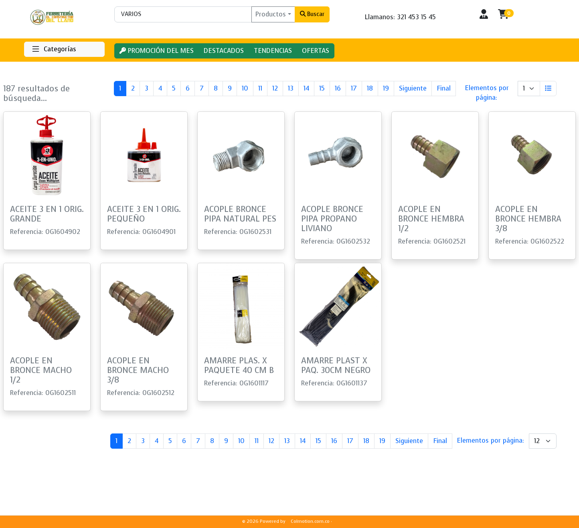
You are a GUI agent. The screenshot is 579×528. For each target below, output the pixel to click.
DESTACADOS (224, 50)
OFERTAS (315, 50)
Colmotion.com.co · (311, 521)
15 (322, 88)
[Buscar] (183, 14)
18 (370, 88)
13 (291, 88)
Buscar (312, 14)
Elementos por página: (487, 93)
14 (306, 88)
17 (354, 88)
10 (245, 88)
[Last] (443, 88)
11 (260, 88)
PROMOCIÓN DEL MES (156, 50)
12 (275, 88)
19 (386, 88)
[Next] (413, 88)
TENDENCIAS (273, 50)
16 (338, 88)
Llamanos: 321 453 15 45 (400, 17)
